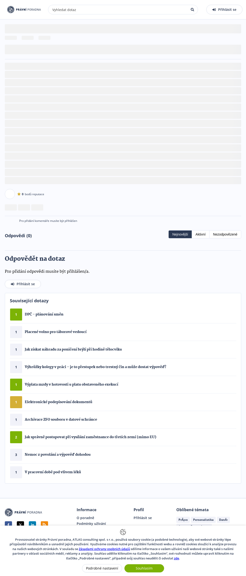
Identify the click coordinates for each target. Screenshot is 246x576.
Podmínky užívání (91, 523)
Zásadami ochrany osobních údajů (104, 549)
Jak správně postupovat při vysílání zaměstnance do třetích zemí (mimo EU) (90, 437)
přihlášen (71, 221)
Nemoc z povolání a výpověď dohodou (58, 455)
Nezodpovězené (225, 234)
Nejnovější (180, 234)
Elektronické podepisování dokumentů (58, 402)
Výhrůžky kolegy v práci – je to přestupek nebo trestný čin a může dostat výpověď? (95, 367)
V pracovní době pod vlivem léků (53, 472)
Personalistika (203, 520)
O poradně (85, 518)
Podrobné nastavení (102, 568)
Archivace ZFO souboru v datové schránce (61, 420)
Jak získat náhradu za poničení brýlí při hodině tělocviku (73, 349)
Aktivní (201, 234)
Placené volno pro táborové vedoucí (55, 332)
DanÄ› (223, 520)
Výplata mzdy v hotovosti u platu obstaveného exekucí (71, 385)
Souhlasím (144, 568)
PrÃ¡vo (183, 520)
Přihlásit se (143, 518)
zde (176, 558)
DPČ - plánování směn (44, 314)
